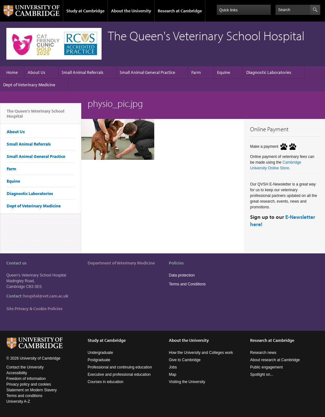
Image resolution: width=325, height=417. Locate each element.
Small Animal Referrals (82, 72)
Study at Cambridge (85, 11)
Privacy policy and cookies (28, 384)
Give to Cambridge (185, 360)
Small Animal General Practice (147, 72)
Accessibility (16, 373)
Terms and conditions (24, 396)
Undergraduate (100, 352)
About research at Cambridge (275, 360)
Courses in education (105, 382)
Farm (196, 72)
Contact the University (24, 367)
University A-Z (18, 401)
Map (172, 374)
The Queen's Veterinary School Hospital (35, 116)
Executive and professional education (119, 374)
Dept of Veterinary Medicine (29, 85)
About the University (131, 11)
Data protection (182, 275)
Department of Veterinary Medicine (121, 263)
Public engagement (266, 367)
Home (12, 72)
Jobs (173, 367)
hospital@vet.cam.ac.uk (45, 296)
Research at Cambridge (180, 11)
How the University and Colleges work (201, 352)
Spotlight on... (261, 374)
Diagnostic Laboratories (268, 72)
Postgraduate (99, 360)
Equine (223, 72)
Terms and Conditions (187, 284)
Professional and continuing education (120, 367)
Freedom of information (26, 378)
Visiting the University (187, 382)
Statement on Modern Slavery (31, 390)
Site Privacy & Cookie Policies (34, 308)
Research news (263, 352)
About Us (36, 72)
